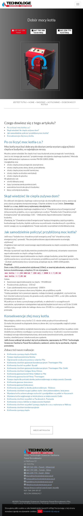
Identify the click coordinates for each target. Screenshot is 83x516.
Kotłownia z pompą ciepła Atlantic (22, 354)
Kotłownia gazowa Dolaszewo (20, 385)
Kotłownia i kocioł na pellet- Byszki (22, 365)
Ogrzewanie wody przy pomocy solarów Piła (26, 360)
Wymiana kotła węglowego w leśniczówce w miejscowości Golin (34, 396)
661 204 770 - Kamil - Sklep (38, 473)
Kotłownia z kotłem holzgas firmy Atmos (24, 371)
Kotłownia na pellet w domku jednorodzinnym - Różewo (31, 388)
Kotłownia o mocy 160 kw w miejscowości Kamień (28, 402)
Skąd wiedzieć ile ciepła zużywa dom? (23, 130)
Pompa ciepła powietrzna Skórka (21, 357)
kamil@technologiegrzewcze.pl (39, 481)
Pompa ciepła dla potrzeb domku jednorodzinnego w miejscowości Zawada (39, 379)
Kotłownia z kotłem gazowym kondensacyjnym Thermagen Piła (34, 362)
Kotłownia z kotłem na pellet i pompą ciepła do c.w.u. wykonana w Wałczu (39, 404)
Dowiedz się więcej (51, 511)
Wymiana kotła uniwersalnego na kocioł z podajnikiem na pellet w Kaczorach (40, 393)
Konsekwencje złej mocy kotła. (20, 136)
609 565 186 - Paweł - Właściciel (40, 467)
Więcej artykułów (41, 430)
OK (40, 511)
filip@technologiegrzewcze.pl (39, 484)
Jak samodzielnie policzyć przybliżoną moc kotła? (28, 133)
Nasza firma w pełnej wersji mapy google (41, 487)
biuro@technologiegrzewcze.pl (39, 476)
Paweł (18, 31)
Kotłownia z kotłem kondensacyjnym (23, 407)
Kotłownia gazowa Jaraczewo (20, 382)
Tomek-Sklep (38, 31)
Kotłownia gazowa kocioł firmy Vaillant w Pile (26, 374)
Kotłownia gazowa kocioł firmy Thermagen (25, 376)
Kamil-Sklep (64, 31)
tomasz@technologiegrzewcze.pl (40, 479)
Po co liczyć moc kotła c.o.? (18, 127)
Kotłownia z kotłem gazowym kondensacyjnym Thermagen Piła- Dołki (37, 368)
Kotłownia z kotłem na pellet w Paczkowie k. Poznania (30, 399)
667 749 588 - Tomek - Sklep (38, 470)
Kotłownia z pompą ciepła (18, 410)
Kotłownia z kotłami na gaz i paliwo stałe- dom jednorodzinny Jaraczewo (38, 390)
